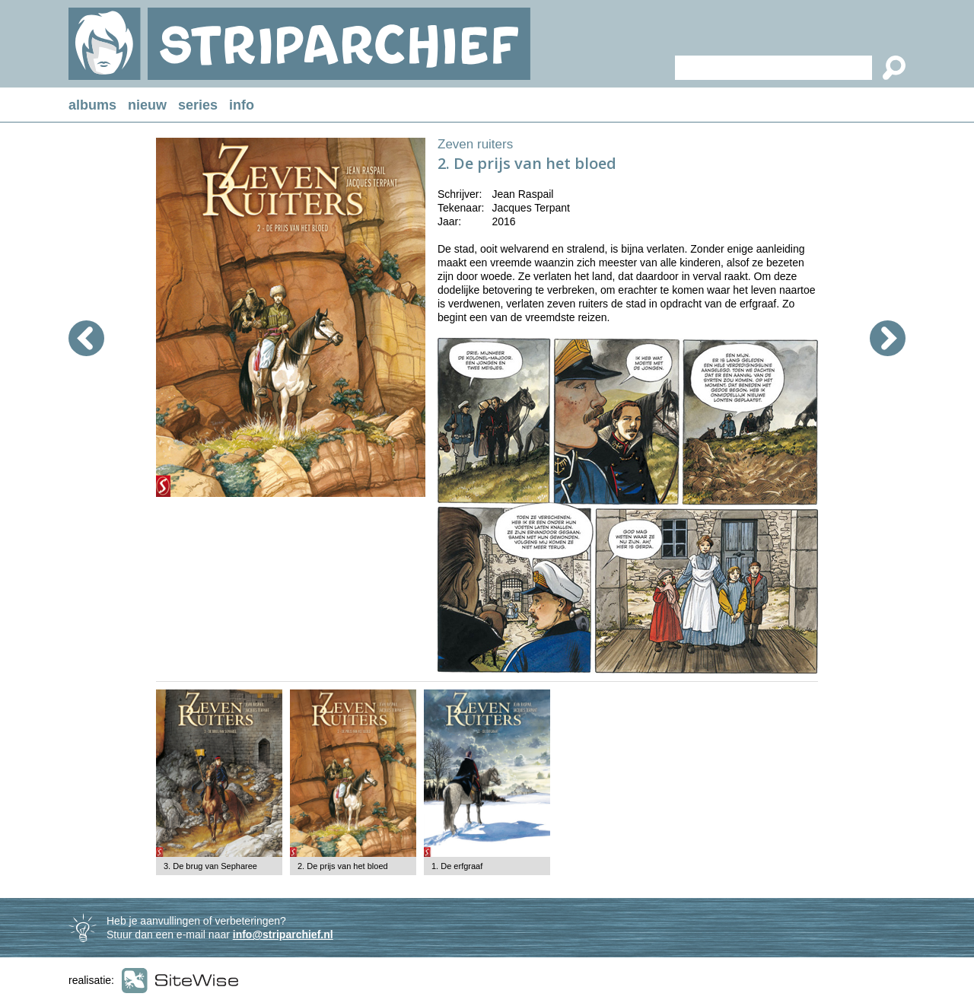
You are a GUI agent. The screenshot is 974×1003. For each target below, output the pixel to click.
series (198, 105)
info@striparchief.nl (283, 934)
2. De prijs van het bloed (343, 866)
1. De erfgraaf (456, 866)
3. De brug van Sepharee (210, 866)
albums (92, 105)
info (241, 105)
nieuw (147, 105)
